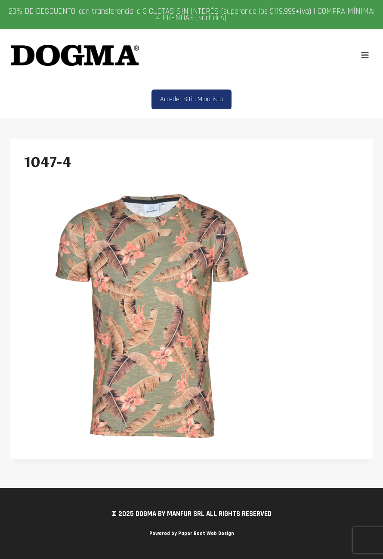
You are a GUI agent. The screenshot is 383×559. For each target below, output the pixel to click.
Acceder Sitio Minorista (191, 99)
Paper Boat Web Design (206, 533)
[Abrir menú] (365, 55)
